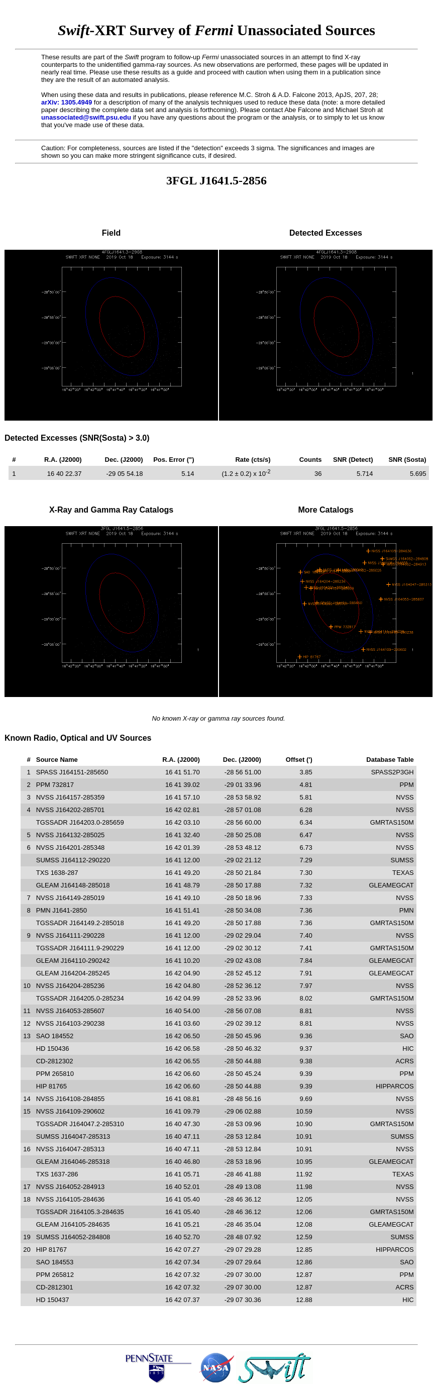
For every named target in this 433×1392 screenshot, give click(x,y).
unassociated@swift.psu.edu (86, 117)
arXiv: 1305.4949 (66, 102)
